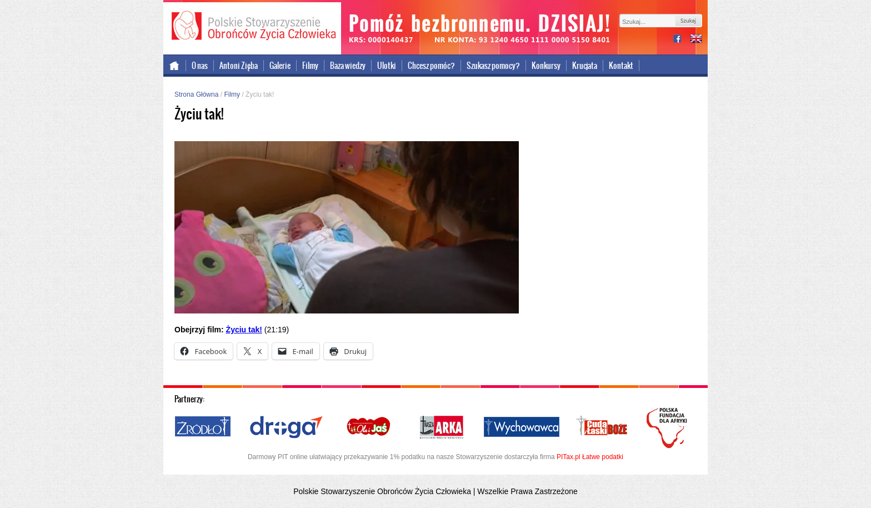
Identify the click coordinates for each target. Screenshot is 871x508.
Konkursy (546, 65)
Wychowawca (521, 427)
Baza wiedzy (348, 65)
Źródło (203, 427)
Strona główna (174, 65)
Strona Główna (196, 94)
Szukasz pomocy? (493, 65)
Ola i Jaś (369, 427)
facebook (681, 40)
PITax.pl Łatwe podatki (590, 457)
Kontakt (621, 65)
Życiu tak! (244, 329)
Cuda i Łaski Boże (602, 427)
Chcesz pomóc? (431, 65)
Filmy (310, 65)
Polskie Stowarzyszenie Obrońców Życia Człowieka (252, 26)
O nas (200, 65)
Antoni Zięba (238, 65)
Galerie (280, 65)
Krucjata (584, 65)
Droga (286, 427)
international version (696, 40)
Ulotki (386, 65)
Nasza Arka (441, 427)
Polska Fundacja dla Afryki (668, 428)
